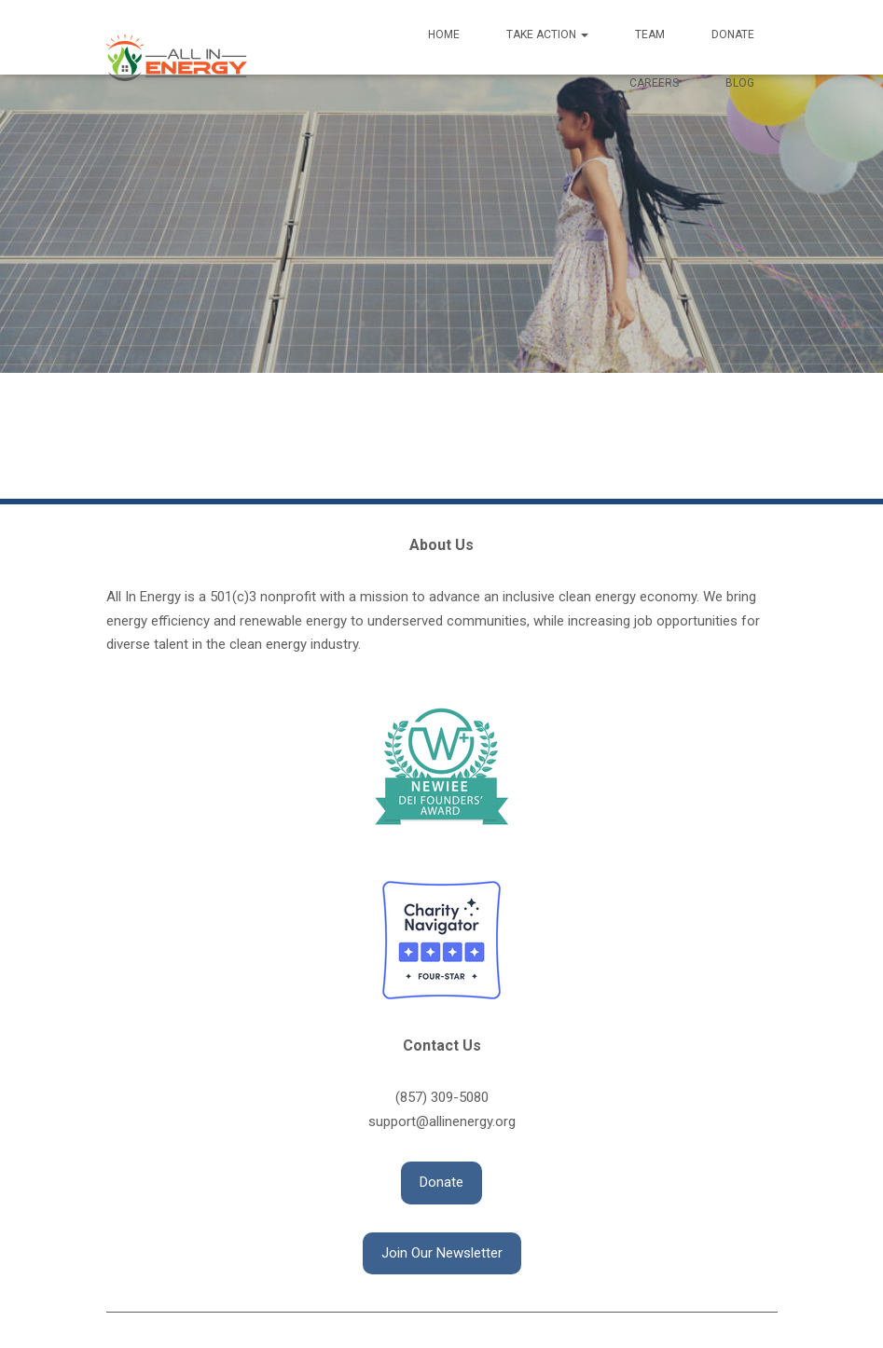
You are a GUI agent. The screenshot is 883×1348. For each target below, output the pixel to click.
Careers (654, 82)
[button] (441, 1183)
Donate (732, 34)
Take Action (547, 34)
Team (650, 34)
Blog (739, 82)
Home (444, 34)
